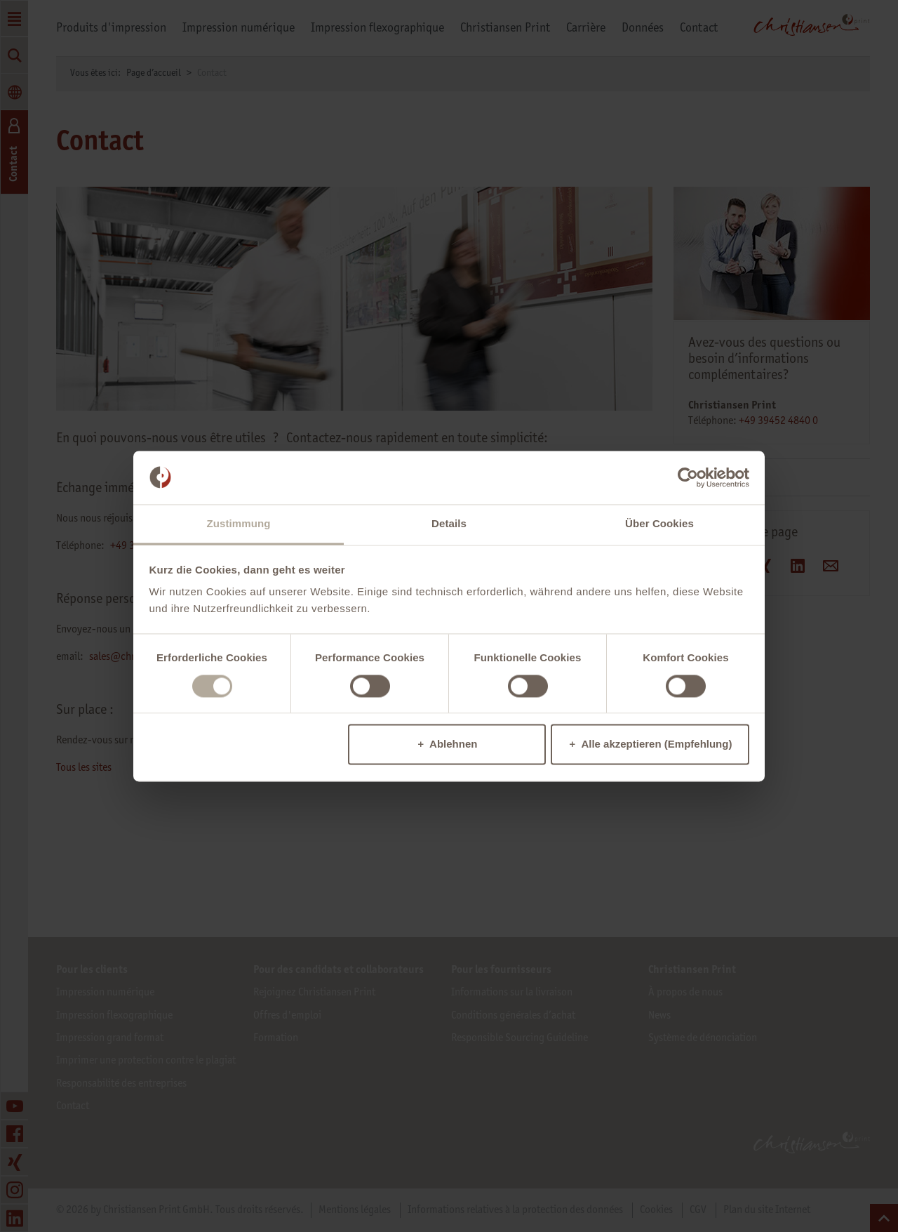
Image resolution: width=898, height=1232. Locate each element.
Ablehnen (453, 744)
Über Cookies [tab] (659, 524)
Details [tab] (449, 524)
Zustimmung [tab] (239, 524)
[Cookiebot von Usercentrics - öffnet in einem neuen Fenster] (687, 477)
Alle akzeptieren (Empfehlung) (656, 744)
